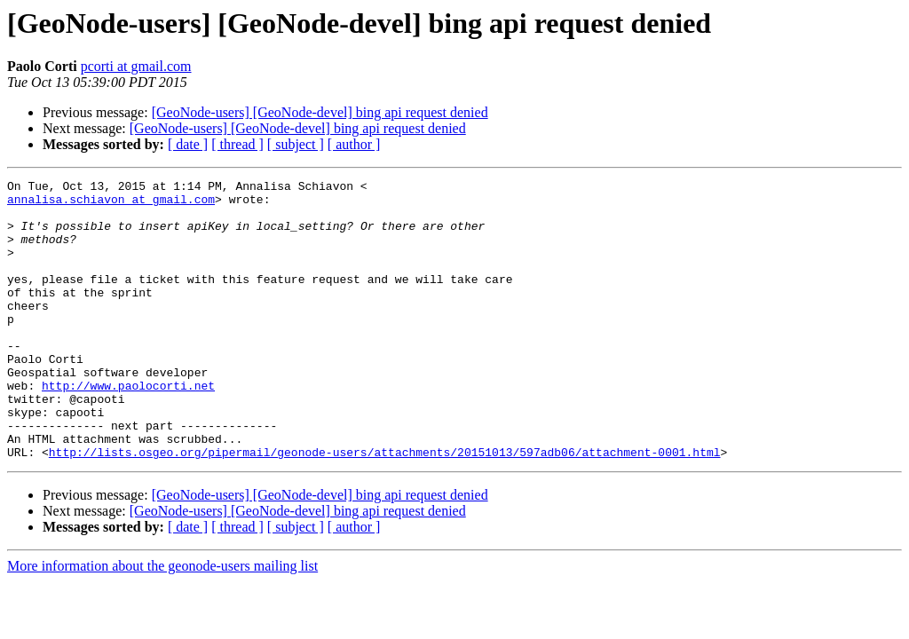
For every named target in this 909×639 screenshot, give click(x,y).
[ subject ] (295, 144)
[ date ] (188, 144)
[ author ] (354, 144)
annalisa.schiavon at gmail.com (111, 204)
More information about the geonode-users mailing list (162, 621)
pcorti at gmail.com (136, 66)
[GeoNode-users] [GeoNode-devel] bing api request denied (320, 112)
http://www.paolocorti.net (128, 428)
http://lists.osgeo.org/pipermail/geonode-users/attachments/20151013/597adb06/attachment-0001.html (385, 508)
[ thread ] (237, 144)
